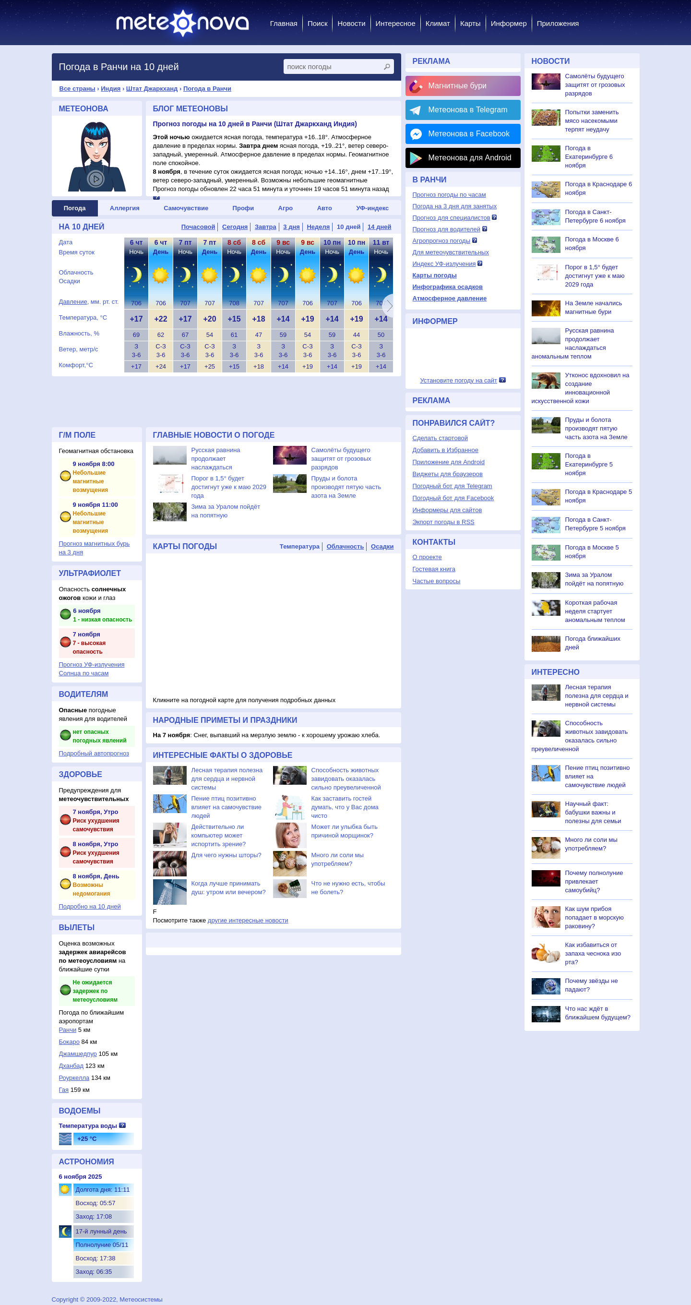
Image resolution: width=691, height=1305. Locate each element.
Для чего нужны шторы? (226, 855)
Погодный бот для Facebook (453, 498)
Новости (351, 23)
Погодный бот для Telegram (452, 486)
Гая (64, 1089)
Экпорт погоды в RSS (444, 522)
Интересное (396, 23)
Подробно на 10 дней (90, 906)
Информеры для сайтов (447, 510)
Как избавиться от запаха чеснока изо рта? (593, 953)
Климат (438, 23)
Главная (284, 23)
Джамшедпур (78, 1053)
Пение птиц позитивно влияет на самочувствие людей (226, 807)
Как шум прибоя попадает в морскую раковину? (594, 917)
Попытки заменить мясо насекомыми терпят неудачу (592, 120)
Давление (73, 301)
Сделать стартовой (440, 438)
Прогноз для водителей (446, 229)
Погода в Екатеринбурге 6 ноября (589, 156)
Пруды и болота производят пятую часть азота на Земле (346, 487)
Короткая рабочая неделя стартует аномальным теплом (595, 611)
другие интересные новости (248, 920)
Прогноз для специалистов (451, 217)
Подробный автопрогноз (94, 753)
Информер (509, 23)
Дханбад (71, 1065)
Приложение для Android (449, 462)
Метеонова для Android (470, 158)
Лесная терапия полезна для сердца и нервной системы (227, 778)
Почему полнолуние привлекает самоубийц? (594, 881)
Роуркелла (74, 1077)
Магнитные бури (458, 86)
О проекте (427, 557)
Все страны (77, 88)
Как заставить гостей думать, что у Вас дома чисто (345, 807)
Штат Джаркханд (152, 88)
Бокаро (69, 1041)
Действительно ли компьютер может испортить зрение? (218, 835)
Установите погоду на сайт (458, 380)
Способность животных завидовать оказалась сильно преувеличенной (346, 778)
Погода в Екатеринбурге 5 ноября (589, 464)
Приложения (558, 23)
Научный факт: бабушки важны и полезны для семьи (593, 812)
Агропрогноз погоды (442, 240)
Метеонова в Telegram (468, 110)
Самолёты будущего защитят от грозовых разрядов (341, 458)
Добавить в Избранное (445, 450)
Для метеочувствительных (451, 252)
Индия (110, 88)
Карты (470, 23)
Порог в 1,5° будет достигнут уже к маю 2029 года (228, 487)
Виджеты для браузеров (448, 474)
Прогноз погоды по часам (449, 194)
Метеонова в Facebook (469, 134)
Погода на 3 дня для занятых (455, 206)
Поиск (318, 23)
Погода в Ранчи (207, 88)
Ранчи (68, 1029)
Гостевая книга (434, 569)
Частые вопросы (437, 581)
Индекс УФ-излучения (444, 263)
